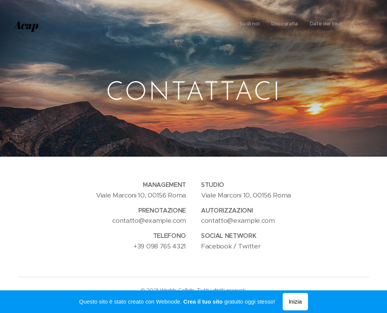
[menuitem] (327, 24)
